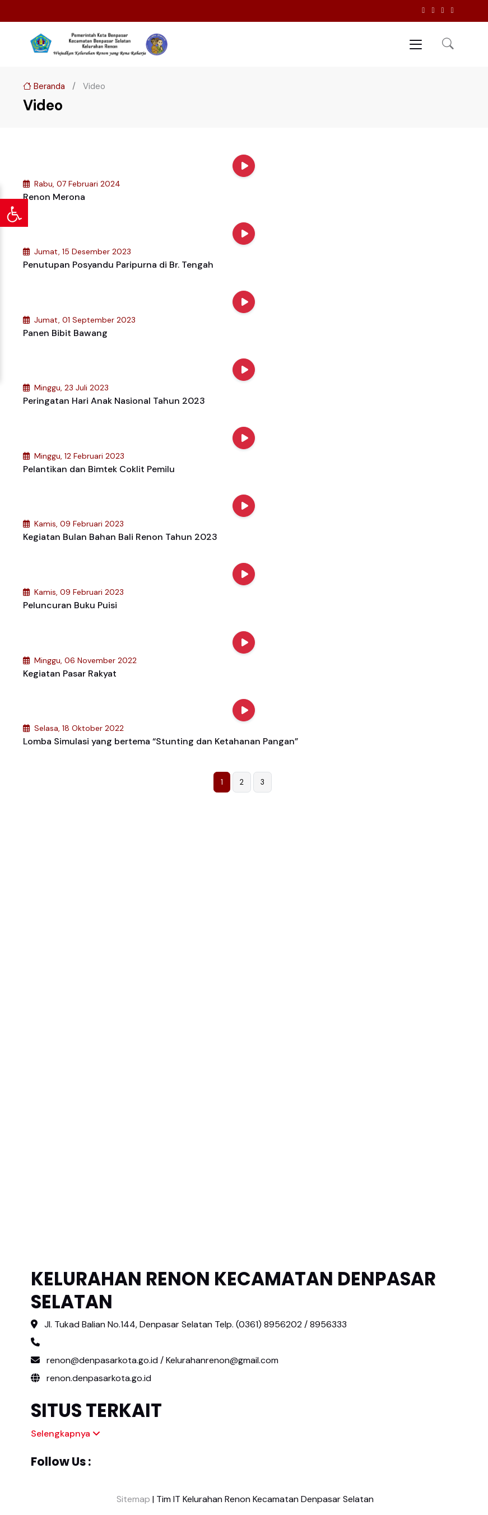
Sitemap (132, 1499)
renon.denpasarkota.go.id (91, 1378)
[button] (448, 44)
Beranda (44, 86)
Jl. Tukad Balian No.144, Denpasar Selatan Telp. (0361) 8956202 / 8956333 (195, 1324)
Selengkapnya (65, 1433)
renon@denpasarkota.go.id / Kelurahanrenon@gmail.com (162, 1360)
